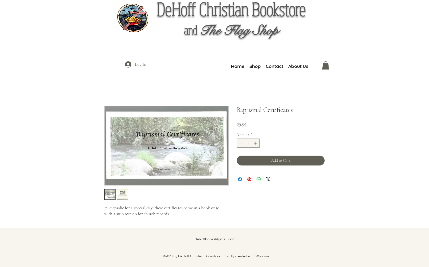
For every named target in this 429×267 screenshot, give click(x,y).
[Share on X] (268, 179)
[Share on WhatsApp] (259, 179)
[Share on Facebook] (240, 179)
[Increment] (256, 143)
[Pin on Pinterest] (249, 179)
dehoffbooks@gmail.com (215, 239)
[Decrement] (241, 143)
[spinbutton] (248, 143)
